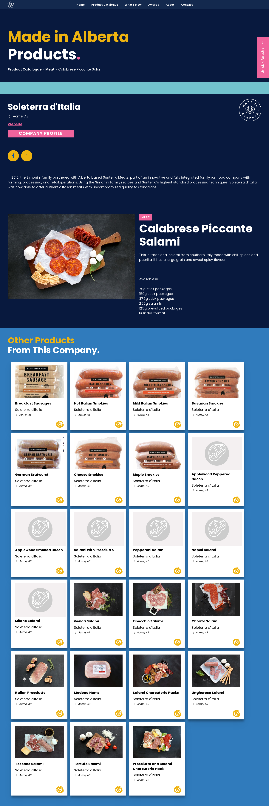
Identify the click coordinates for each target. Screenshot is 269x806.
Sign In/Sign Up (263, 56)
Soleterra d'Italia (44, 107)
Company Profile (41, 133)
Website (15, 124)
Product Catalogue (25, 69)
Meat (50, 69)
